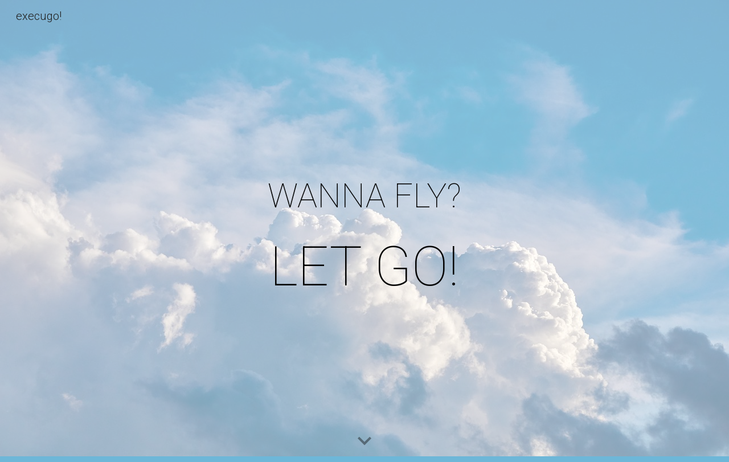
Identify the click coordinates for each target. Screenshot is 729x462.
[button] (364, 441)
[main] (364, 231)
